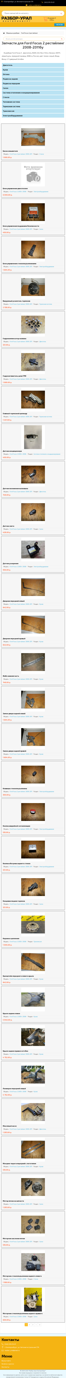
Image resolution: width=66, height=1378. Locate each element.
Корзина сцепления (11, 938)
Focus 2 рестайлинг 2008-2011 (22, 154)
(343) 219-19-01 (49, 2)
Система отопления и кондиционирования (47, 454)
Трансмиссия (38, 941)
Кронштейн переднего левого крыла (18, 976)
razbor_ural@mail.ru (11, 1350)
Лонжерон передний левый (14, 1088)
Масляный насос (10, 1126)
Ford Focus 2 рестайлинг (29, 33)
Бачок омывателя (10, 151)
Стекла (41, 154)
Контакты (5, 1367)
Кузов (41, 604)
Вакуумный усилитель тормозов (16, 301)
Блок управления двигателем (15, 188)
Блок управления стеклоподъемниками (19, 263)
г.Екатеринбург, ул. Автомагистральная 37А (20, 1347)
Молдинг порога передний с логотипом (19, 1163)
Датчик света (8, 526)
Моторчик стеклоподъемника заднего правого (23, 1313)
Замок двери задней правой (14, 751)
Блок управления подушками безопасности (21, 226)
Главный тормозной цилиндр (15, 413)
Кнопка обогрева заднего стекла (16, 863)
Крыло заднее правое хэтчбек (15, 1051)
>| (39, 1324)
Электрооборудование (41, 191)
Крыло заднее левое (11, 1013)
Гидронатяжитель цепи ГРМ (14, 376)
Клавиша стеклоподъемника (15, 788)
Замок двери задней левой (14, 713)
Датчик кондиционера (12, 451)
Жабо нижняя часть (11, 676)
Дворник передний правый (14, 638)
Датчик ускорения (10, 563)
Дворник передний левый (14, 601)
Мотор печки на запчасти (13, 1201)
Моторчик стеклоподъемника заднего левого (22, 1276)
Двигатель (42, 341)
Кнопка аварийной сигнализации (16, 826)
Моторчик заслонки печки (14, 1238)
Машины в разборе (12, 33)
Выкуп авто (6, 1361)
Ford (11, 154)
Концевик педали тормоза (14, 901)
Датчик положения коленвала (15, 488)
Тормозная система (45, 304)
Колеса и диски (8, 1364)
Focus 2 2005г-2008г (20, 191)
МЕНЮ (59, 25)
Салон (41, 229)
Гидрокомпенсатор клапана (14, 338)
